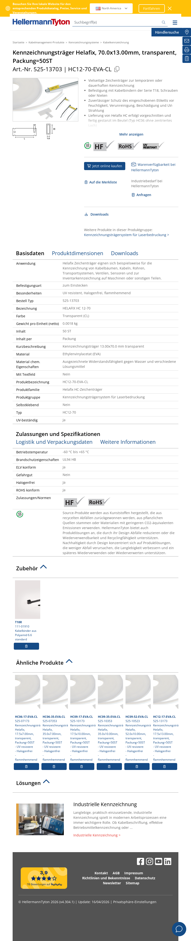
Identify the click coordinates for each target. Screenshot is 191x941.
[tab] (95, 569)
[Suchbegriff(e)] (120, 22)
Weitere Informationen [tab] (128, 441)
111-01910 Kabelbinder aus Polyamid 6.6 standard (27, 610)
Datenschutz (145, 878)
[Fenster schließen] (170, 8)
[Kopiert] (116, 69)
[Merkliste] (186, 58)
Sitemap (132, 883)
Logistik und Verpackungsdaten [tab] (54, 441)
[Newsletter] (186, 41)
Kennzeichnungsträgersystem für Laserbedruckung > (126, 235)
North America (112, 8)
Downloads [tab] (124, 253)
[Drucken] (186, 50)
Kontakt (101, 873)
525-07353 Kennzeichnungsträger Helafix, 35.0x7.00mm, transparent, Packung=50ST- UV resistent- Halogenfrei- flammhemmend (55, 718)
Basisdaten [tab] (30, 253)
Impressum (133, 873)
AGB (116, 873)
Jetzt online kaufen (104, 166)
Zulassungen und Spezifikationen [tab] (58, 433)
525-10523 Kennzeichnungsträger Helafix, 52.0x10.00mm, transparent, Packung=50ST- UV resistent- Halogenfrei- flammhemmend (138, 718)
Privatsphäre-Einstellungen (134, 902)
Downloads (96, 214)
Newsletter (112, 883)
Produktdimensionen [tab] (77, 253)
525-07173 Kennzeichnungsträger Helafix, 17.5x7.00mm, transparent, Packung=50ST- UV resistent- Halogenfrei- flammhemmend (27, 718)
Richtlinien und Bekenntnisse (106, 878)
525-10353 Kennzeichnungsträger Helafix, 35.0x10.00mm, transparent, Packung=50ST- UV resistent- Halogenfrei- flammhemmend (110, 718)
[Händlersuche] (186, 32)
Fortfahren (151, 8)
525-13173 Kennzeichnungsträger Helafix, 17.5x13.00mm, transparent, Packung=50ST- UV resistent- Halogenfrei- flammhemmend (165, 718)
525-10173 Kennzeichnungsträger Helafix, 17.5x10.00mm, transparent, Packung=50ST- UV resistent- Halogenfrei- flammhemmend (82, 718)
